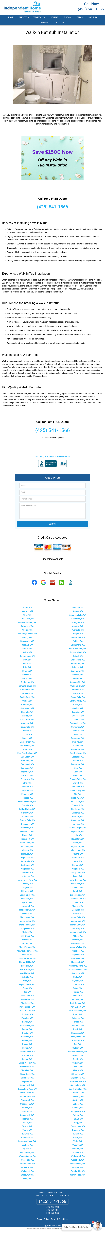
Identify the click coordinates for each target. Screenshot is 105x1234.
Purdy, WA (77, 1014)
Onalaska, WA (78, 984)
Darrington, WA (77, 738)
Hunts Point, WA (27, 842)
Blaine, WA (27, 652)
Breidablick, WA (78, 660)
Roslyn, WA (27, 1044)
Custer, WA (78, 734)
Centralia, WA (27, 704)
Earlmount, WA (77, 749)
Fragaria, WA (27, 805)
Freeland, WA (78, 805)
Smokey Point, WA (78, 1081)
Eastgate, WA (78, 757)
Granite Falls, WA (27, 820)
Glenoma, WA (78, 813)
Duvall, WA (27, 749)
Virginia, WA (27, 1149)
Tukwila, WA (27, 1134)
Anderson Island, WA (27, 622)
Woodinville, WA (78, 1171)
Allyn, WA (27, 615)
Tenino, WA (27, 1122)
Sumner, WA (27, 1111)
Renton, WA (27, 1029)
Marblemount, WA (27, 925)
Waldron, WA (77, 1149)
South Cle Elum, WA (78, 1089)
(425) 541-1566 (91, 9)
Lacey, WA (77, 876)
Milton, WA (78, 936)
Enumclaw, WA (27, 779)
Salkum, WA (77, 1048)
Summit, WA (77, 1107)
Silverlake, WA (27, 1078)
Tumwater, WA (27, 1137)
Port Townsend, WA (77, 1010)
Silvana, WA (78, 1070)
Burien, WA (27, 678)
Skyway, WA (27, 1081)
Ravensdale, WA (27, 1025)
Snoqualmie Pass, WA (27, 1089)
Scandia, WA (27, 1055)
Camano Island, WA (27, 686)
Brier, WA (27, 667)
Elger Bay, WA (27, 772)
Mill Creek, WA (27, 936)
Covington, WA (77, 727)
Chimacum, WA (27, 708)
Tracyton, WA (78, 1130)
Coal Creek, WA (27, 719)
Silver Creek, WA (27, 1074)
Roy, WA (77, 1044)
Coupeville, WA (27, 727)
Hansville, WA (27, 828)
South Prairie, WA (27, 1096)
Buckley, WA (27, 675)
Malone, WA (27, 913)
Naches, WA (27, 954)
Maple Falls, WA (78, 917)
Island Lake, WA (78, 850)
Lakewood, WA (77, 884)
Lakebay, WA (27, 884)
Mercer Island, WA (78, 932)
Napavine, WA (78, 954)
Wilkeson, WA (27, 1167)
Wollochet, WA (27, 1171)
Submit (52, 523)
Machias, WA (78, 906)
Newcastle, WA (77, 958)
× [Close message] (89, 1225)
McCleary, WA (78, 928)
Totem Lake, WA (78, 1126)
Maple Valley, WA (27, 921)
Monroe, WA (77, 940)
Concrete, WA (27, 723)
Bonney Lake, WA (27, 656)
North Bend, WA (27, 969)
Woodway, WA (27, 1175)
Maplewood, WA (78, 921)
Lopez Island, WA (77, 895)
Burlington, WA (27, 682)
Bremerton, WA (78, 663)
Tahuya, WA (78, 1119)
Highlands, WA (77, 831)
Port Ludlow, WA (77, 1007)
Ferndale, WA (27, 794)
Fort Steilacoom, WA (27, 801)
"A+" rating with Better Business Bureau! (52, 456)
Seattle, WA (78, 1059)
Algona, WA (78, 611)
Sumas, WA (27, 1107)
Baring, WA (27, 637)
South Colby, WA (27, 1093)
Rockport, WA (27, 1037)
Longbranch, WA (27, 895)
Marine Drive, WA (77, 925)
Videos (80, 17)
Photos (67, 17)
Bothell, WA (78, 656)
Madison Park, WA (27, 910)
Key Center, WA (27, 865)
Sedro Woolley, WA (27, 1063)
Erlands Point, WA (78, 779)
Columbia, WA (77, 719)
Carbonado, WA (78, 689)
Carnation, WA (27, 693)
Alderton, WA (27, 611)
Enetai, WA (77, 775)
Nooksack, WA (77, 962)
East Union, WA (27, 757)
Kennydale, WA (27, 861)
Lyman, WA (27, 902)
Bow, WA (27, 660)
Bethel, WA (27, 648)
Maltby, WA (78, 913)
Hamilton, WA (78, 824)
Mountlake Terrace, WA (27, 951)
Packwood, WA (27, 996)
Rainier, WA (27, 1022)
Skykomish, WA (78, 1078)
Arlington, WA (78, 622)
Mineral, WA (27, 940)
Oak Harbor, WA (27, 973)
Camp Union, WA (77, 686)
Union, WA (77, 1137)
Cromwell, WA (78, 731)
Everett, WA (78, 783)
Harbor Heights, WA (78, 828)
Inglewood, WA (77, 846)
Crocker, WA (27, 731)
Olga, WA (27, 981)
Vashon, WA (27, 1145)
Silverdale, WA (77, 1074)
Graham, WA (77, 816)
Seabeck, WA (78, 1055)
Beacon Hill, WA (78, 637)
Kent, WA (78, 861)
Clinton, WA (27, 716)
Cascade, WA (78, 693)
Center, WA (27, 701)
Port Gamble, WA (77, 1003)
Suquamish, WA (27, 1115)
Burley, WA (78, 678)
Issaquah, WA (27, 854)
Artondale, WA (27, 626)
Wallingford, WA (27, 1152)
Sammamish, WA (27, 1051)
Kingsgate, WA (27, 869)
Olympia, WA (77, 981)
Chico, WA (77, 704)
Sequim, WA (77, 1063)
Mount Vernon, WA (27, 947)
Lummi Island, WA (78, 898)
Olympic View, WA (27, 984)
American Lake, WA (77, 615)
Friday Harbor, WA (27, 809)
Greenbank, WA (27, 824)
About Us (92, 17)
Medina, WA (27, 932)
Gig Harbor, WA (77, 809)
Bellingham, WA (78, 645)
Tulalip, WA (78, 1134)
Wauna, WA (78, 1152)
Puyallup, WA (27, 1018)
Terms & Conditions (59, 1219)
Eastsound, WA (27, 764)
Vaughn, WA (77, 1145)
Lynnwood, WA (27, 906)
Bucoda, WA (77, 675)
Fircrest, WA (27, 798)
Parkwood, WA (27, 999)
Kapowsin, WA (27, 857)
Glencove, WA (27, 813)
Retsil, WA (77, 1029)
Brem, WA (27, 663)
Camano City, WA (77, 682)
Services (24, 18)
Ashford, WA (77, 626)
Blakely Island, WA (78, 652)
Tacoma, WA (27, 1119)
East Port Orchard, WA (27, 753)
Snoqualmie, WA (77, 1085)
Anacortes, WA (77, 619)
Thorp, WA (77, 1122)
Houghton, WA (77, 839)
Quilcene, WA (78, 1018)
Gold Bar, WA (27, 816)
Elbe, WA (78, 768)
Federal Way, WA (77, 790)
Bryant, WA (27, 671)
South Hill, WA (77, 1093)
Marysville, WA (27, 928)
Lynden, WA (78, 902)
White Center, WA (27, 1163)
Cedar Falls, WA (78, 697)
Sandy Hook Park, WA (77, 1051)
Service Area (39, 17)
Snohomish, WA (27, 1085)
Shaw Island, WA (27, 1066)
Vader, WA (77, 1141)
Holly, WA (78, 835)
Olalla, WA (77, 977)
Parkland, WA (78, 996)
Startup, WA (77, 1100)
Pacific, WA (78, 992)
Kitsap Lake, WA (78, 872)
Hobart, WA (27, 835)
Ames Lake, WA (27, 619)
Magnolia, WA (78, 910)
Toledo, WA (27, 1126)
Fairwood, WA (78, 787)
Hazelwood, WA (27, 831)
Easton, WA (78, 760)
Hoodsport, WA (27, 839)
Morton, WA (27, 943)
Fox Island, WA (77, 801)
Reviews (54, 17)
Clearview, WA (77, 712)
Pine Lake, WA (27, 1003)
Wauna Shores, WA (27, 1156)
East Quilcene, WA (78, 753)
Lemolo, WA (77, 887)
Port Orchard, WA (27, 1010)
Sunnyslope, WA (78, 1111)
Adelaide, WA (78, 607)
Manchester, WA (27, 917)
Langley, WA (27, 887)
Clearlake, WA (27, 712)
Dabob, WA (27, 738)
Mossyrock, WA (78, 943)
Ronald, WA (27, 1040)
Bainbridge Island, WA (27, 633)
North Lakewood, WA (78, 969)
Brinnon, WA (77, 667)
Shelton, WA (77, 1066)
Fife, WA (77, 794)
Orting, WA (77, 988)
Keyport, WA (77, 865)
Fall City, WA (27, 790)
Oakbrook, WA (77, 973)
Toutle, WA (27, 1130)
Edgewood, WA (77, 764)
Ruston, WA (27, 1048)
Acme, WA (27, 607)
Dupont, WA (78, 745)
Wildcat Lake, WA (77, 1163)
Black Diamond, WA (77, 648)
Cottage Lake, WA (78, 723)
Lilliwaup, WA (27, 891)
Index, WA (77, 842)
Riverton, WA (27, 1033)
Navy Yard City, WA (27, 958)
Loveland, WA (27, 898)
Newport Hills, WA (27, 962)
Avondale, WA (78, 630)
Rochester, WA (77, 1033)
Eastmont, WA (27, 760)
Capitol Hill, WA (27, 689)
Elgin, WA (78, 772)
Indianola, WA (27, 846)
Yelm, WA (27, 1178)
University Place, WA (27, 1141)
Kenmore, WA (78, 857)
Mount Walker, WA (78, 947)
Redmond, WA (77, 1025)
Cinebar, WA (77, 708)
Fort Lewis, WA (77, 798)
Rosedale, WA (78, 1040)
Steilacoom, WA (27, 1104)
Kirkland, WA (27, 872)
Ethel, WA (27, 783)
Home (10, 17)
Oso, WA (27, 992)
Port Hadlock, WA (27, 1007)
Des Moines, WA (27, 745)
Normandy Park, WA (78, 966)
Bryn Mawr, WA (78, 671)
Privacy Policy (43, 1219)
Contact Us (59, 23)
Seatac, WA (27, 1059)
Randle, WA (78, 1022)
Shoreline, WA (27, 1070)
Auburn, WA (27, 630)
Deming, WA (77, 742)
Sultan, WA (78, 1104)
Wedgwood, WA (78, 1156)
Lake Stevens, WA (78, 880)
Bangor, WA (78, 633)
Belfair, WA (78, 641)
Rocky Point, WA (77, 1037)
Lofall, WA (77, 891)
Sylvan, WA (78, 1115)
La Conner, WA (27, 876)
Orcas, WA (27, 988)
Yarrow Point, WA (77, 1175)
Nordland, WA (27, 966)
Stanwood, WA (27, 1100)
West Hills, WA (27, 1160)
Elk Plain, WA (27, 775)
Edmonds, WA (27, 768)
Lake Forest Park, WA (27, 880)
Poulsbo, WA (27, 1014)
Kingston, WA (78, 869)
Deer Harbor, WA (27, 742)
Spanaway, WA (77, 1096)
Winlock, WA (77, 1167)
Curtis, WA (27, 734)
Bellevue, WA (27, 645)
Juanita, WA (77, 854)
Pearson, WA (77, 999)
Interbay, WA (27, 850)
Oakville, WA (27, 977)
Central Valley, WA (78, 701)
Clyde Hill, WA (78, 716)
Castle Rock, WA (27, 697)
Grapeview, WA (77, 820)
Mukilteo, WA (78, 951)
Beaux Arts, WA (27, 641)
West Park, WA (77, 1160)
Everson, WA (27, 787)
